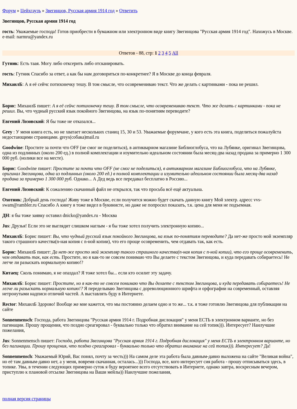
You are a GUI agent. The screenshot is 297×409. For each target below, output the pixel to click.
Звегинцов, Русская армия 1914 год (80, 10)
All (175, 52)
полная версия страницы (26, 398)
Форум (9, 10)
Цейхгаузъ (30, 10)
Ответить (128, 10)
